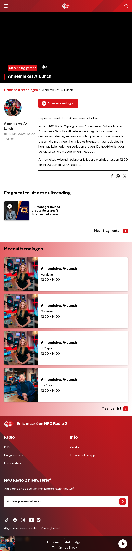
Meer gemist (115, 408)
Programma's (13, 455)
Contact (76, 447)
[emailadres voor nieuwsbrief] (66, 501)
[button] (122, 543)
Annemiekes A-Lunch (15, 126)
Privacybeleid (50, 528)
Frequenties (12, 463)
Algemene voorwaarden (21, 528)
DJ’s (7, 447)
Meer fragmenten (111, 231)
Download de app (82, 455)
